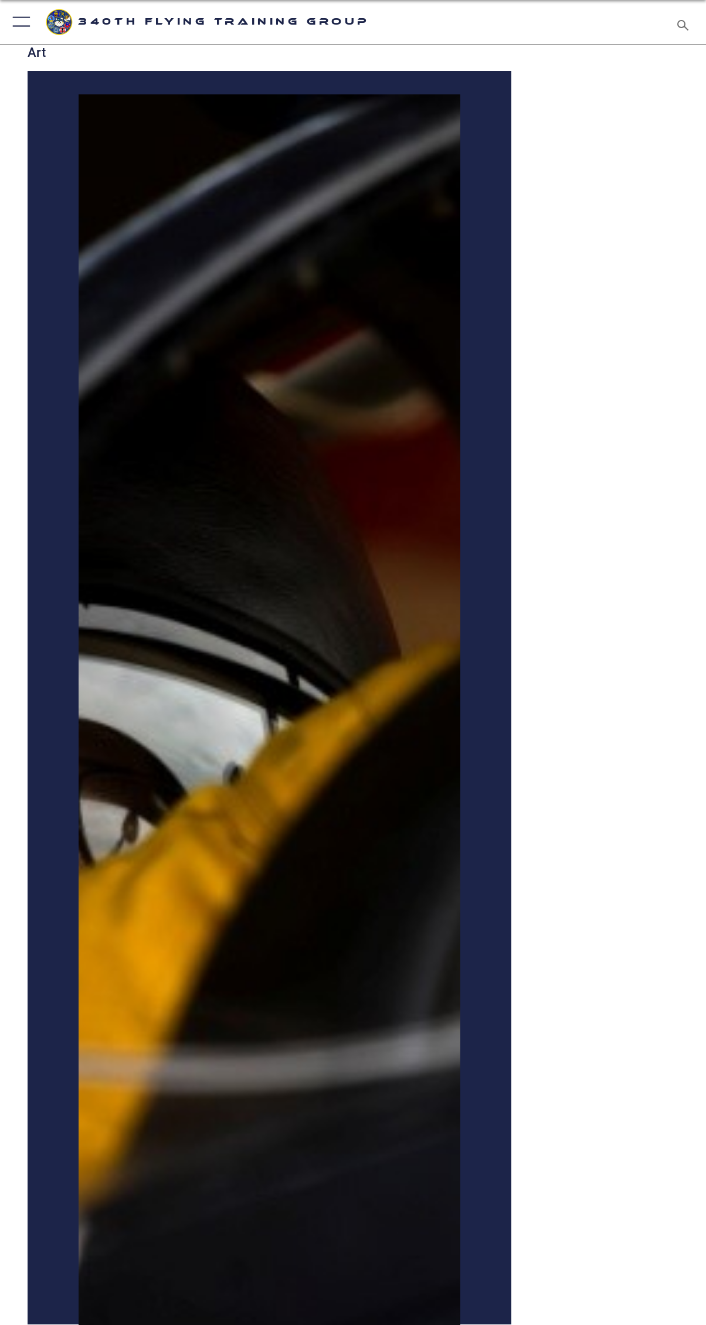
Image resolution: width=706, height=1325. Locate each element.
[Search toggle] (685, 21)
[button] (19, 22)
